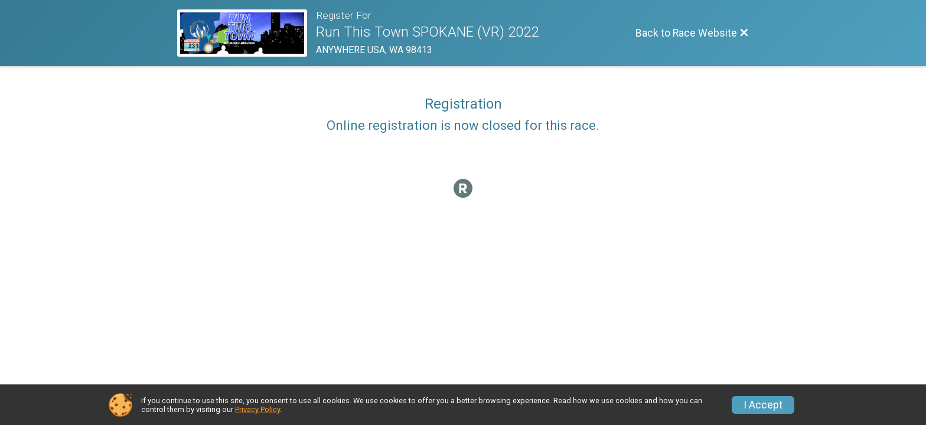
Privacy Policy (257, 409)
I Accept (763, 405)
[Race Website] (246, 33)
